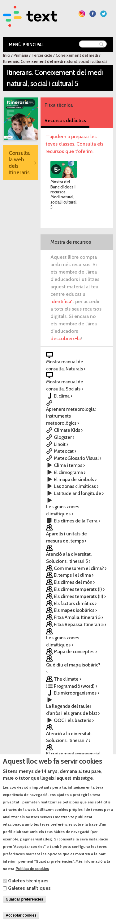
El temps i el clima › (73, 575)
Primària (21, 55)
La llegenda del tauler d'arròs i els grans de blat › (73, 709)
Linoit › (61, 444)
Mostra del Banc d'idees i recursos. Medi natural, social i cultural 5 (63, 194)
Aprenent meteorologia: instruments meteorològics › (71, 416)
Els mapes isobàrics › (75, 610)
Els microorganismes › (76, 693)
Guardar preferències (24, 911)
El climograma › (69, 472)
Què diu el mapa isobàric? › (73, 668)
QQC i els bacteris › (74, 720)
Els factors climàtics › (75, 603)
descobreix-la (65, 338)
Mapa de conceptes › (75, 651)
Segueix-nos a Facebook (92, 13)
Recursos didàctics (65, 120)
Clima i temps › (69, 465)
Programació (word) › (75, 686)
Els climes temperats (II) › (80, 596)
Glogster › (64, 437)
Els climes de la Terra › (77, 521)
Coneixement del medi (77, 55)
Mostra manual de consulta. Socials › (64, 385)
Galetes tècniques (28, 893)
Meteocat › (65, 451)
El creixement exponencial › (73, 757)
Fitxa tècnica (59, 105)
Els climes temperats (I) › (79, 589)
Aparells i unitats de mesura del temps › (66, 537)
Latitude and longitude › (79, 493)
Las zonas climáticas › (76, 486)
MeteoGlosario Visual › (77, 458)
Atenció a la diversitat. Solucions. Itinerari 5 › (69, 557)
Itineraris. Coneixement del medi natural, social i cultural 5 (55, 61)
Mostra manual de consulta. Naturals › (65, 365)
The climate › (67, 679)
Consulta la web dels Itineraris (19, 162)
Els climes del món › (74, 582)
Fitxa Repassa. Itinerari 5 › (80, 624)
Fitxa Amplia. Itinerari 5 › (78, 617)
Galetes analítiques (29, 900)
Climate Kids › (68, 430)
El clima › (63, 396)
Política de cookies (32, 881)
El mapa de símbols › (75, 479)
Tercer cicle (42, 55)
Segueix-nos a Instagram (82, 13)
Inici (6, 55)
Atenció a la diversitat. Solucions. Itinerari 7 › (69, 737)
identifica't (62, 301)
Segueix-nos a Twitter (103, 13)
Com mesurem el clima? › (80, 568)
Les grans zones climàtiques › (62, 510)
